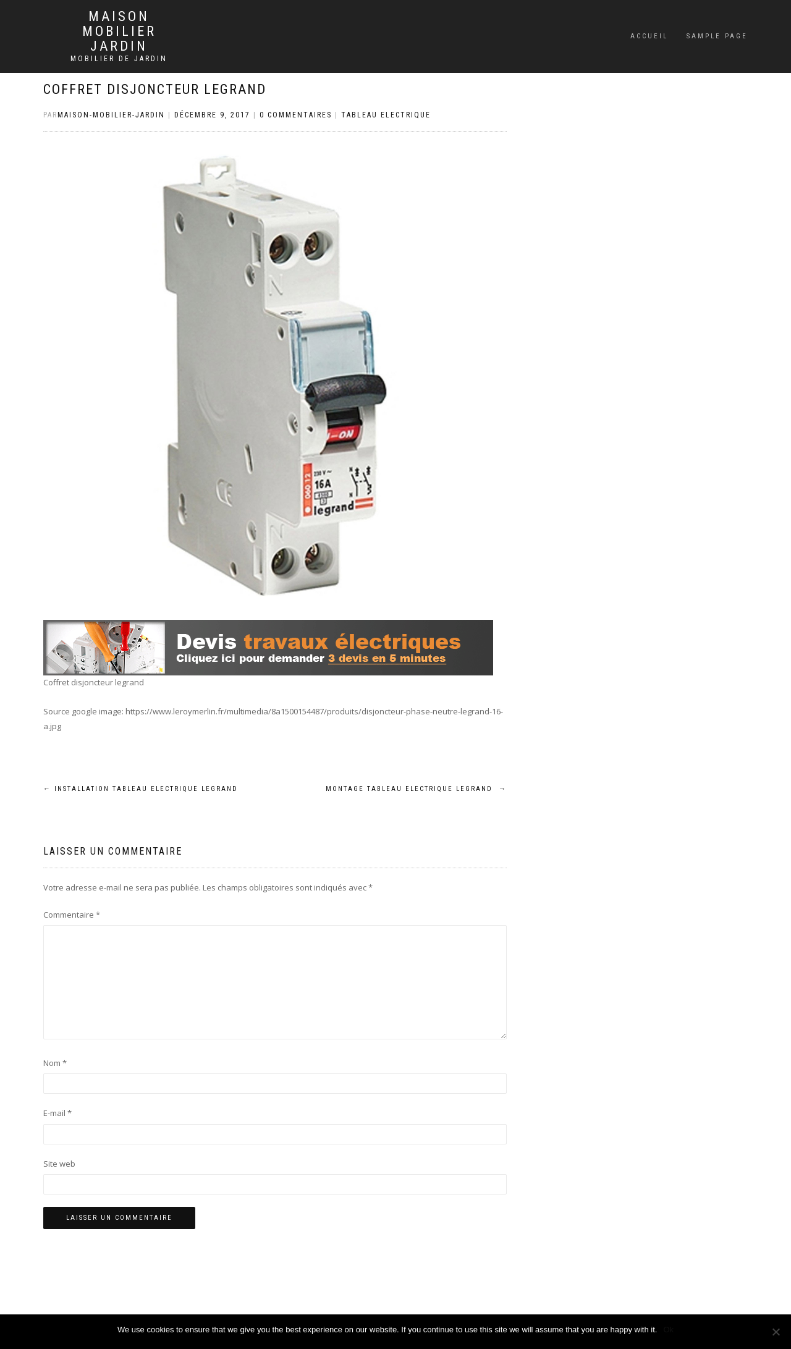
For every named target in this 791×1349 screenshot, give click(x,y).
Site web (59, 1163)
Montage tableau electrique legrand (416, 789)
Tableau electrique (386, 115)
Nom (55, 1062)
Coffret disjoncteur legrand (154, 89)
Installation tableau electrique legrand (140, 789)
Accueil (649, 36)
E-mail (57, 1113)
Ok (668, 1329)
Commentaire (71, 914)
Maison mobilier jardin (119, 31)
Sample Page (717, 36)
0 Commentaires (296, 115)
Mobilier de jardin (118, 58)
